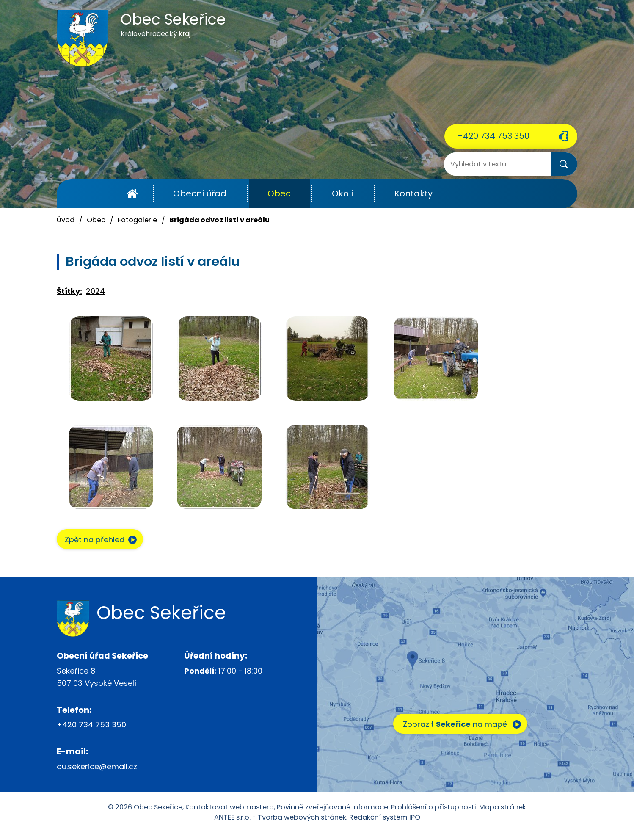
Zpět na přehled (98, 540)
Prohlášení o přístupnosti (433, 808)
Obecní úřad (199, 193)
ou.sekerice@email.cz (97, 767)
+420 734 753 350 (493, 136)
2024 (95, 291)
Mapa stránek (502, 808)
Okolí (342, 193)
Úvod (132, 193)
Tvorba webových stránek (302, 818)
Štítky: (69, 291)
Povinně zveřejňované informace (332, 808)
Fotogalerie (137, 220)
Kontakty (413, 193)
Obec (279, 193)
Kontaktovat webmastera (229, 808)
